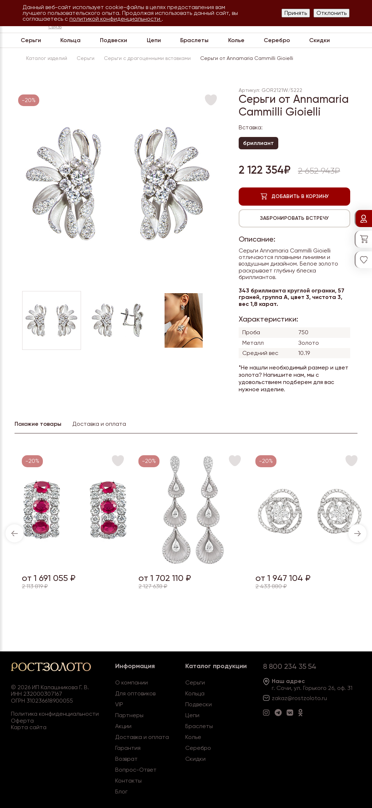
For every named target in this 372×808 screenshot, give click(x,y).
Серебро (277, 40)
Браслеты (194, 40)
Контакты (128, 780)
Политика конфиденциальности (55, 713)
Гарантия (128, 747)
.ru (323, 698)
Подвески (113, 40)
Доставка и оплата (142, 737)
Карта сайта (28, 727)
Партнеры (129, 715)
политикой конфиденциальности (115, 18)
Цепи (154, 40)
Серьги (31, 40)
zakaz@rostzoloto (296, 698)
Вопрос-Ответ (136, 769)
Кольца (70, 40)
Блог (121, 791)
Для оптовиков (135, 693)
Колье (236, 40)
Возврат (126, 758)
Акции (123, 726)
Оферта (22, 720)
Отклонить (331, 12)
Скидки (319, 40)
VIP (119, 704)
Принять (295, 12)
